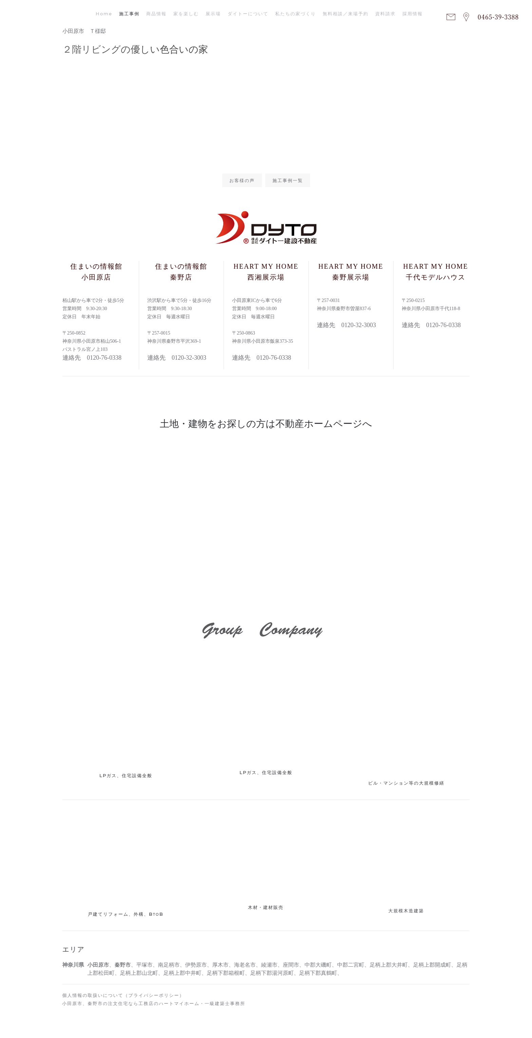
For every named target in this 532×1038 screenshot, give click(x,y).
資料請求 (385, 13)
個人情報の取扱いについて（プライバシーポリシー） (121, 995)
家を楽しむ (186, 13)
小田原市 (97, 965)
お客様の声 (242, 180)
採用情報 (412, 13)
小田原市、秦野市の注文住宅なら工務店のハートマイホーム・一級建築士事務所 (152, 1003)
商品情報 (156, 13)
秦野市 (121, 965)
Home (104, 13)
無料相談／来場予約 (345, 13)
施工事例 (129, 13)
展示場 (213, 13)
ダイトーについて (248, 13)
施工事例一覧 (287, 180)
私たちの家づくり (295, 13)
